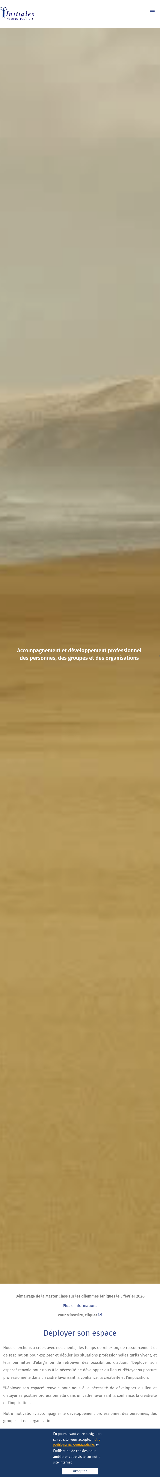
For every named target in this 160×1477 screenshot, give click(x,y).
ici (100, 1315)
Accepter (80, 1471)
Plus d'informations (80, 1305)
